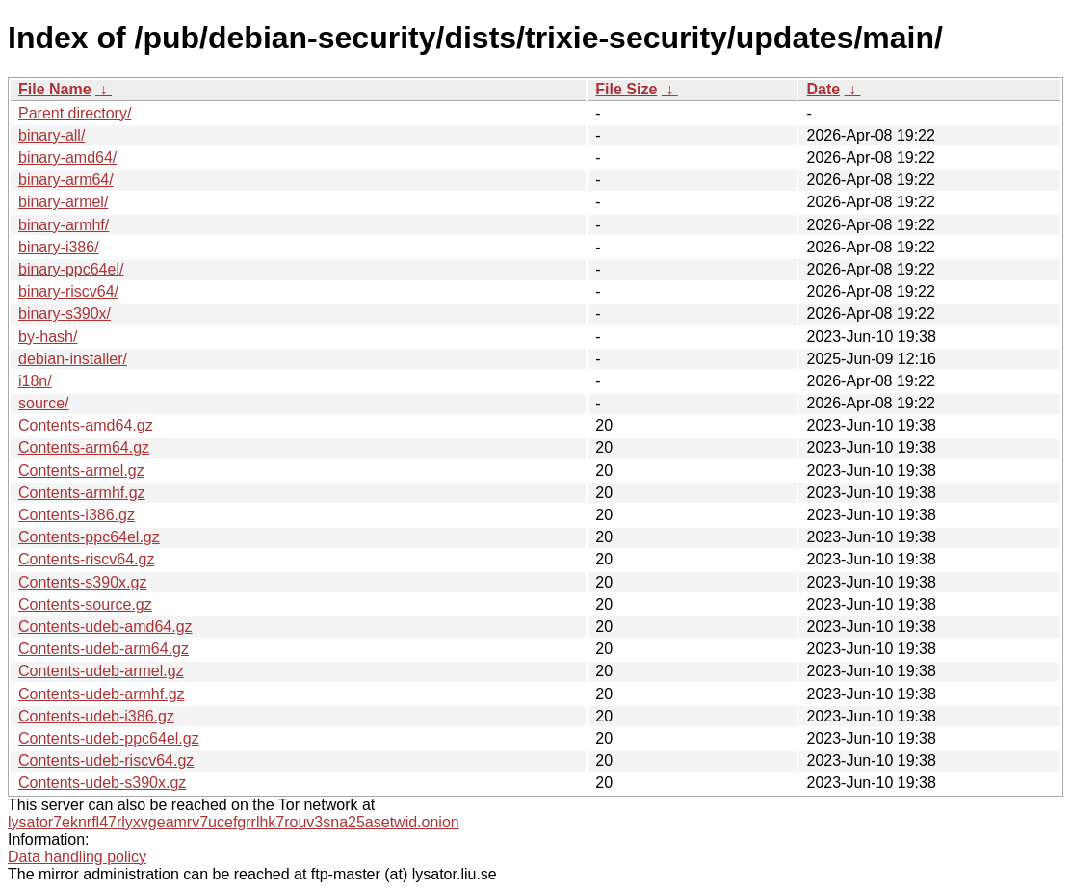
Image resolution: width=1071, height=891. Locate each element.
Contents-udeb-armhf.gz (101, 694)
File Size (626, 89)
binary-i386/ (58, 247)
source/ (43, 403)
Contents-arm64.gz (83, 447)
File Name (54, 89)
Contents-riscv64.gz (86, 559)
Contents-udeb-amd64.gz (105, 626)
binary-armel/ (63, 202)
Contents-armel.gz (81, 470)
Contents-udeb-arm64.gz (103, 649)
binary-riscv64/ (68, 291)
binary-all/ (51, 135)
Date (823, 89)
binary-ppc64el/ (70, 269)
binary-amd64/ (67, 157)
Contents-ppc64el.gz (89, 537)
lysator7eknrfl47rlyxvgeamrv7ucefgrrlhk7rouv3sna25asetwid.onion (233, 822)
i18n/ (35, 381)
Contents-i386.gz (76, 515)
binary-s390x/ (64, 313)
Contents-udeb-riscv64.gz (106, 760)
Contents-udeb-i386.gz (96, 716)
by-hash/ (47, 336)
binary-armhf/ (63, 225)
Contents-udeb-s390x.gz (102, 782)
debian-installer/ (72, 359)
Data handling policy (77, 857)
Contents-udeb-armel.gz (101, 671)
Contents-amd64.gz (85, 425)
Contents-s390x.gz (82, 582)
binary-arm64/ (66, 179)
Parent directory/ (74, 113)
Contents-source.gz (85, 604)
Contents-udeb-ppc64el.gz (108, 738)
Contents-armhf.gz (81, 493)
